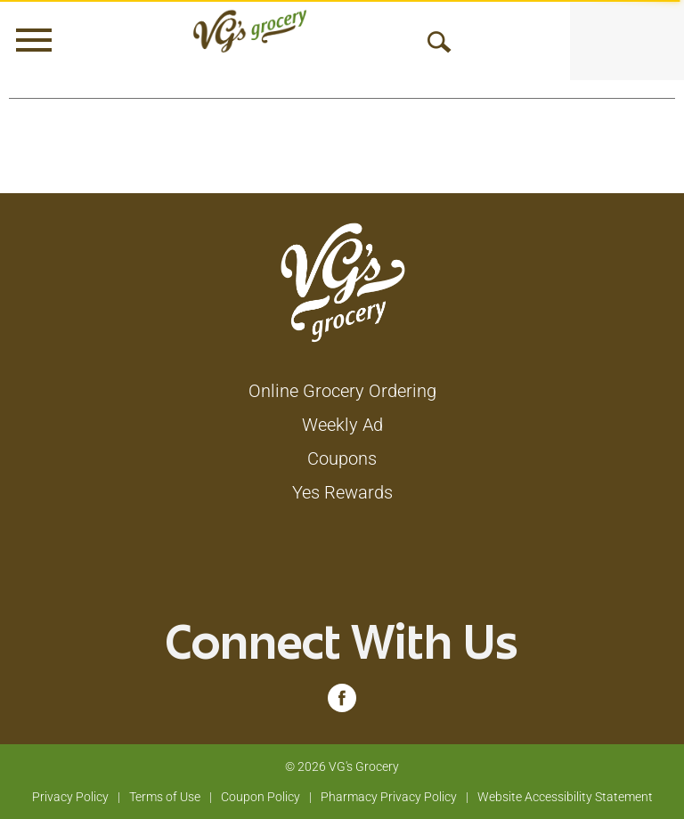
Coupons (342, 458)
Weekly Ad (342, 424)
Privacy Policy (70, 797)
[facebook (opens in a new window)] (342, 702)
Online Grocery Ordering (342, 390)
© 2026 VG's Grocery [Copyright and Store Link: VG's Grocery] (342, 766)
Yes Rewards (342, 492)
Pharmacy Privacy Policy (389, 797)
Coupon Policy (260, 797)
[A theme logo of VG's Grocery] (250, 31)
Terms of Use (164, 797)
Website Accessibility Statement (565, 797)
